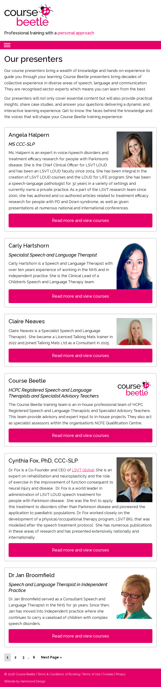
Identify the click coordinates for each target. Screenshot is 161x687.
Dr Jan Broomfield (32, 575)
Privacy (121, 674)
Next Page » (51, 657)
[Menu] (7, 45)
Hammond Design (33, 681)
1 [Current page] (8, 657)
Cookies (108, 674)
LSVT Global (83, 470)
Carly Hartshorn (29, 245)
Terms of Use (91, 674)
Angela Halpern (29, 135)
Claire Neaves (27, 321)
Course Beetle (35, 15)
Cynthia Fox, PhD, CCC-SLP (43, 461)
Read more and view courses (80, 220)
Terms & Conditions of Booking (58, 674)
